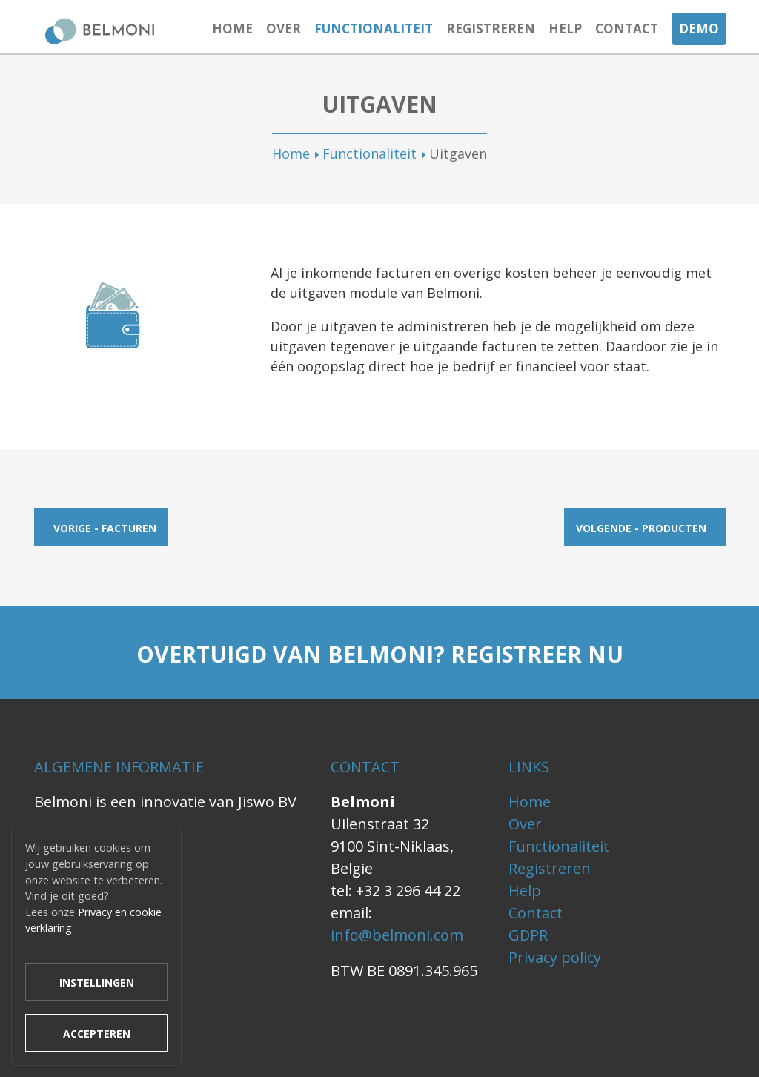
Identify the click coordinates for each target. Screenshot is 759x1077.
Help (565, 28)
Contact (626, 28)
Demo (699, 28)
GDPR (528, 935)
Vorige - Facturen (104, 528)
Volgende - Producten (641, 528)
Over (283, 28)
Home (232, 28)
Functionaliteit (373, 28)
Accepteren (96, 1034)
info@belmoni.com (397, 935)
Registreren (490, 28)
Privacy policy (554, 957)
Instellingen (96, 982)
